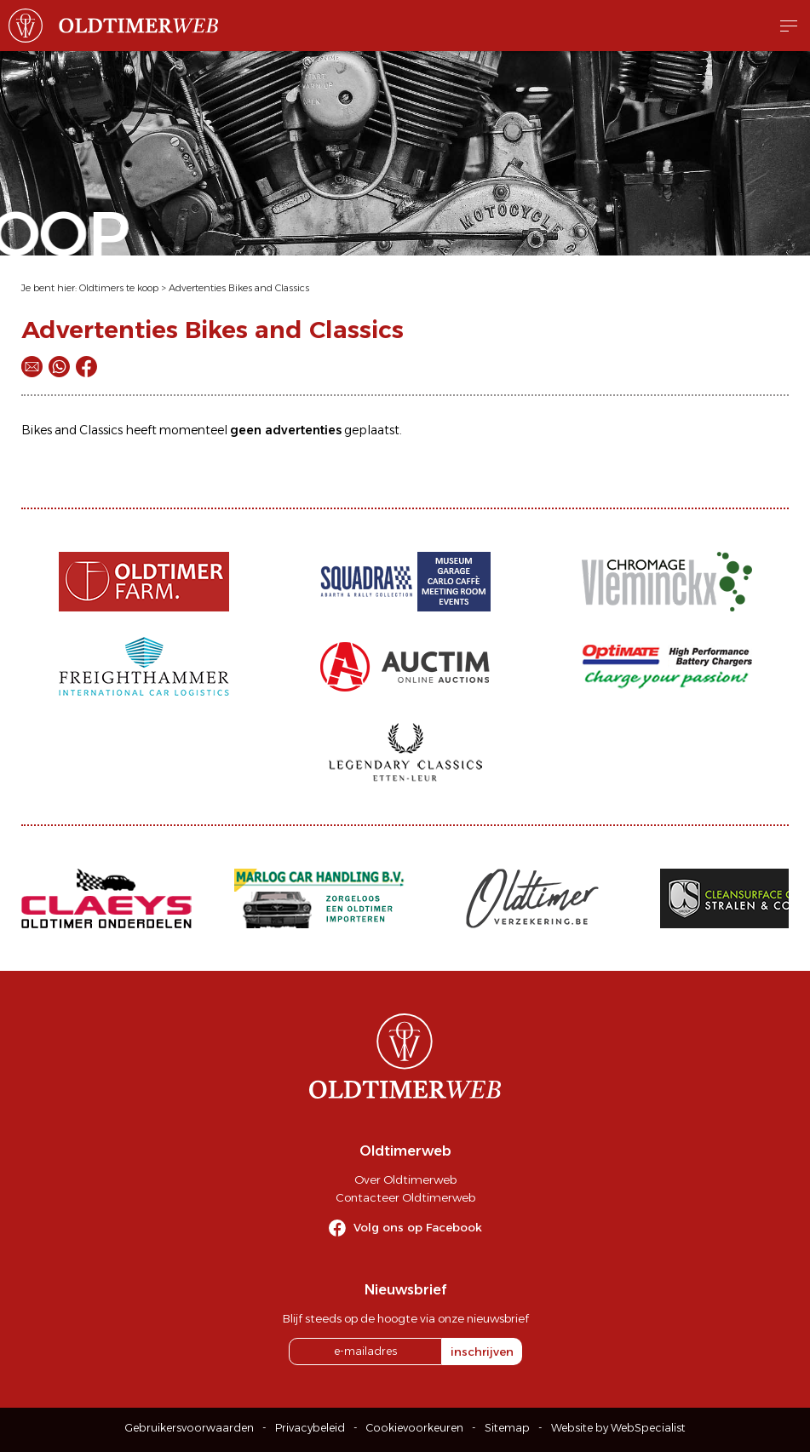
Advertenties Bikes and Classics (239, 288)
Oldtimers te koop (118, 288)
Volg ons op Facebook (417, 1227)
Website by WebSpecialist (618, 1427)
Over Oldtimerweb (405, 1179)
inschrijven (482, 1351)
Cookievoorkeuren (414, 1427)
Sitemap (507, 1427)
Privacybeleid (310, 1427)
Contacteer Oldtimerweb (405, 1197)
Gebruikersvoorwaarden (189, 1427)
